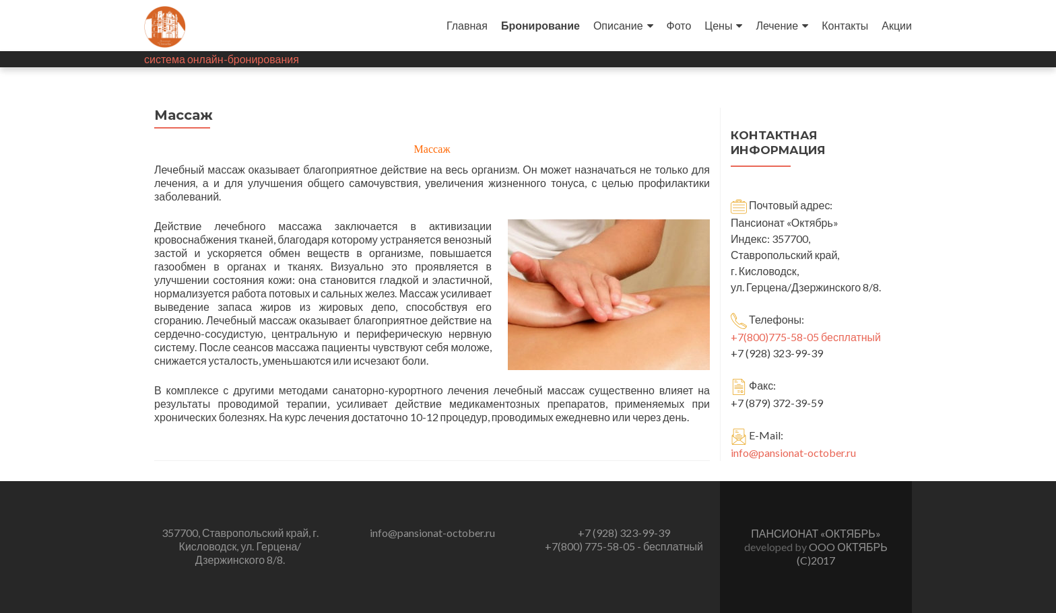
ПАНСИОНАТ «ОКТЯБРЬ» (815, 533)
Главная (467, 25)
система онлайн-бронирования (221, 58)
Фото (679, 25)
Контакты (845, 25)
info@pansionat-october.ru (793, 452)
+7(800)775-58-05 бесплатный (806, 336)
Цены (718, 25)
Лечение (777, 25)
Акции (897, 25)
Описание (618, 25)
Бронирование (540, 25)
